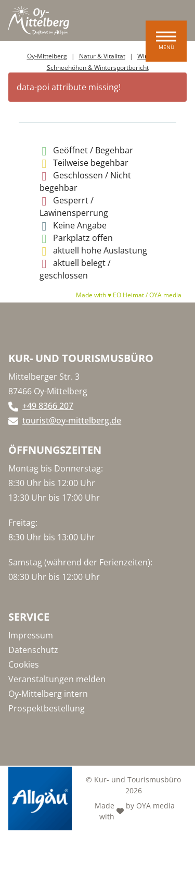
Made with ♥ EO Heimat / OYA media (128, 295)
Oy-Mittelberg (47, 56)
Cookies (23, 664)
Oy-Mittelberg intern (48, 693)
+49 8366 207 (47, 406)
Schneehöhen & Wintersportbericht (98, 67)
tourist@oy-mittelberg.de (71, 420)
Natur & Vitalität (102, 56)
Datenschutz (33, 650)
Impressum (30, 635)
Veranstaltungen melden (57, 679)
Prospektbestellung (46, 708)
